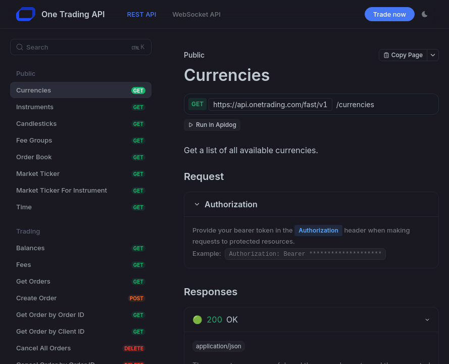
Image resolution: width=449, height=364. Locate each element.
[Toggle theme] (425, 14)
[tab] (311, 319)
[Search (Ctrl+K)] (81, 47)
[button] (311, 204)
